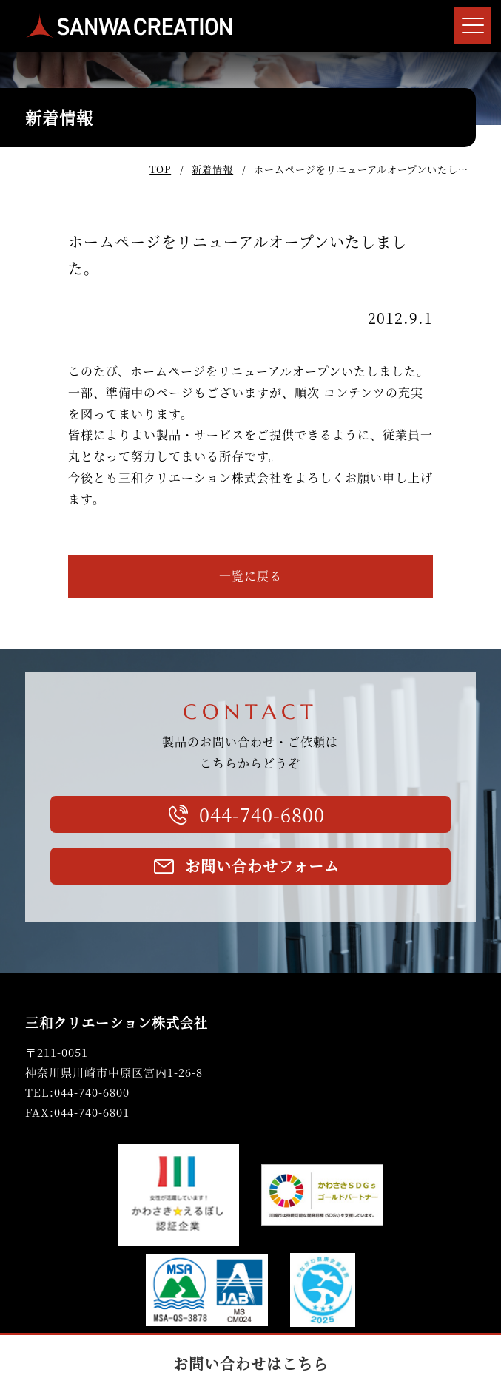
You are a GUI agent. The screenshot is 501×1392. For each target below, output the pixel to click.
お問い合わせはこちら (251, 1363)
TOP (160, 169)
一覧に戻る (250, 575)
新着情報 (212, 169)
